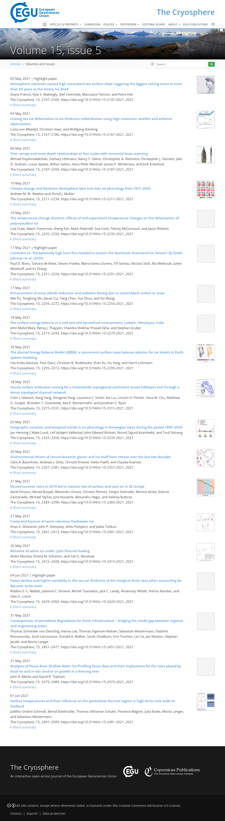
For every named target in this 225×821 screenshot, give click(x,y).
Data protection (54, 814)
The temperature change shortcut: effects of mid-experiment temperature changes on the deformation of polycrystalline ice (94, 220)
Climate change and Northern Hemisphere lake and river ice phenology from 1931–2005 (80, 188)
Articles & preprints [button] (64, 24)
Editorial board (153, 24)
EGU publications (195, 24)
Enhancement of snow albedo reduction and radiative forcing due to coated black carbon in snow (87, 293)
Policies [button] (109, 24)
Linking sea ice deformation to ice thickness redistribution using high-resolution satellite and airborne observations (91, 121)
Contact (16, 814)
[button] (152, 64)
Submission (92, 24)
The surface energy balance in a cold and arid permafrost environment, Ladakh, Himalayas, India (87, 322)
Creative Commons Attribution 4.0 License (149, 806)
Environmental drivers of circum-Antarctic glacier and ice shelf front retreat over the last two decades (90, 457)
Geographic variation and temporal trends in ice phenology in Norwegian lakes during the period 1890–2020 (96, 427)
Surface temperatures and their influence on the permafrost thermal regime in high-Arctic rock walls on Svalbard (92, 703)
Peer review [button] (128, 24)
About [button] (173, 24)
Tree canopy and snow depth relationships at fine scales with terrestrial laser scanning (79, 153)
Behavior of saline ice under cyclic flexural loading (49, 551)
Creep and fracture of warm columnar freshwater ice (52, 521)
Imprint (32, 814)
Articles (15, 64)
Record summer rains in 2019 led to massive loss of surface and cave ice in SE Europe (77, 486)
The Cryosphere (186, 12)
